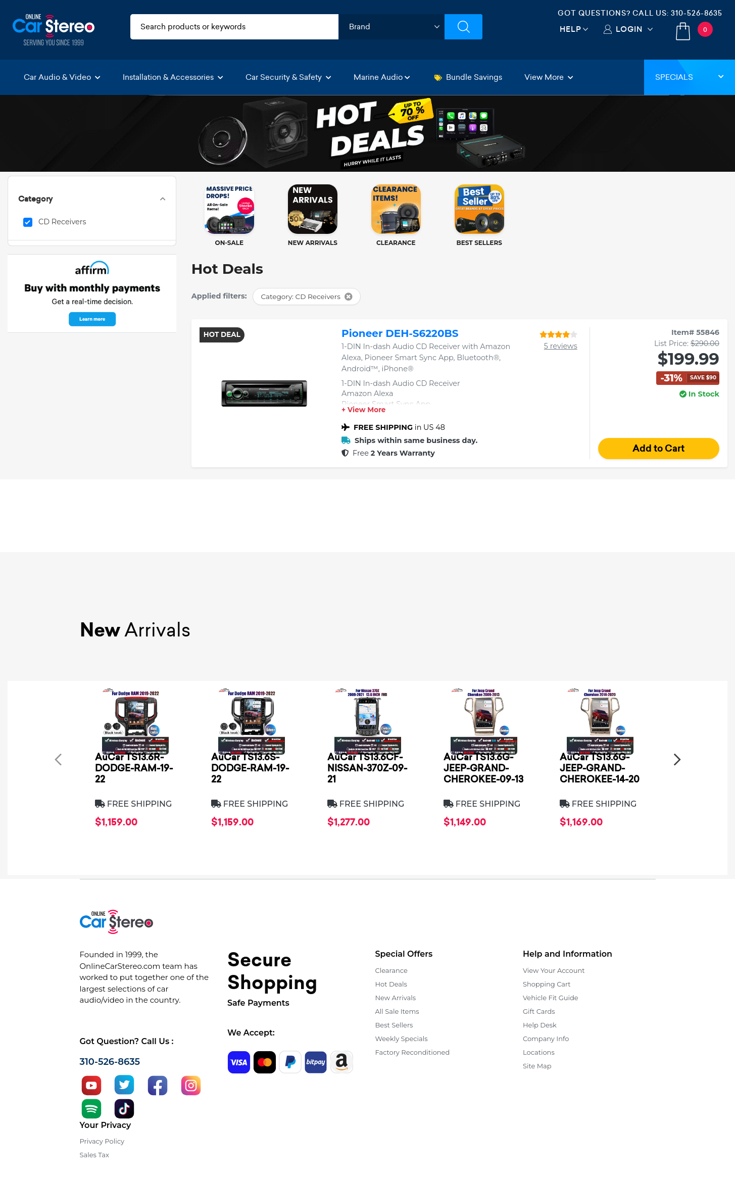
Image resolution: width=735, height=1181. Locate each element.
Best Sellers (394, 1025)
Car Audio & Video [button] (62, 77)
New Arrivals (395, 998)
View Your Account (554, 970)
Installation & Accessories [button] (173, 77)
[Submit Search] (463, 26)
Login (629, 29)
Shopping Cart (547, 984)
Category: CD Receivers (306, 296)
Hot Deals (391, 984)
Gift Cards (539, 1011)
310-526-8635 (696, 13)
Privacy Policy (102, 1141)
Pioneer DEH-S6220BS (399, 333)
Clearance (391, 970)
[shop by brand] (391, 26)
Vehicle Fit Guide (550, 998)
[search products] (234, 26)
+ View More (363, 410)
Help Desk (540, 1025)
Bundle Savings (468, 77)
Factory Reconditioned (412, 1052)
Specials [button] (689, 77)
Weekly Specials (401, 1039)
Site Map (537, 1066)
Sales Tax (94, 1155)
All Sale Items (397, 1011)
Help (570, 29)
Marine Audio (382, 77)
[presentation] (58, 759)
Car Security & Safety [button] (288, 77)
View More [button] (548, 77)
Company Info (546, 1039)
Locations (539, 1052)
